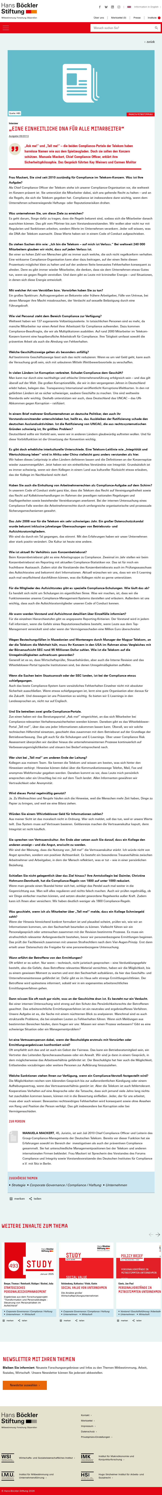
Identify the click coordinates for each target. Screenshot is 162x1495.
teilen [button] (35, 1198)
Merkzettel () (118, 17)
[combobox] (121, 28)
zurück (151, 42)
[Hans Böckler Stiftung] (19, 1427)
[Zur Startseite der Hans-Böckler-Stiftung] (19, 17)
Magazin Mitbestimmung (141, 114)
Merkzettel (86, 1420)
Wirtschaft (29, 1314)
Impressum (87, 1426)
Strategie (18, 1185)
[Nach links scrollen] (151, 1234)
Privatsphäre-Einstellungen (95, 1437)
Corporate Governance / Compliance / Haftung (65, 1185)
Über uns (99, 17)
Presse (137, 17)
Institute (152, 17)
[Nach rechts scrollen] (158, 1234)
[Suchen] (156, 28)
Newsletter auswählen (23, 1385)
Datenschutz (88, 1431)
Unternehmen (116, 1185)
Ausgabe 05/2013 (19, 136)
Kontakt (85, 1415)
